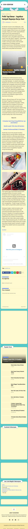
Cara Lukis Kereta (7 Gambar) (17, 397)
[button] (1, 4)
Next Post (23, 306)
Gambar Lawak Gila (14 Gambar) (12, 359)
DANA (3, 484)
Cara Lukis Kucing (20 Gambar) (17, 410)
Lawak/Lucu (7, 268)
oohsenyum (14, 525)
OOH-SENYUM (8, 4)
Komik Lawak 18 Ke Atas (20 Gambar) (14, 126)
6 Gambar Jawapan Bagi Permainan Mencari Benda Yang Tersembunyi (18, 405)
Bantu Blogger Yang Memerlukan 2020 (18, 385)
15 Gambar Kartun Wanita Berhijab (18, 417)
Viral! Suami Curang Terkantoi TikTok (17, 372)
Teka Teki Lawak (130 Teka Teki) (18, 390)
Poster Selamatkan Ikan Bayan (17, 377)
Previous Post (5, 306)
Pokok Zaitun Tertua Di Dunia (17, 365)
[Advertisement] (14, 327)
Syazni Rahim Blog (6, 488)
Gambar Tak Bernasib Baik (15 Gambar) (14, 129)
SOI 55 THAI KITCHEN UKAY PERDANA (10, 486)
